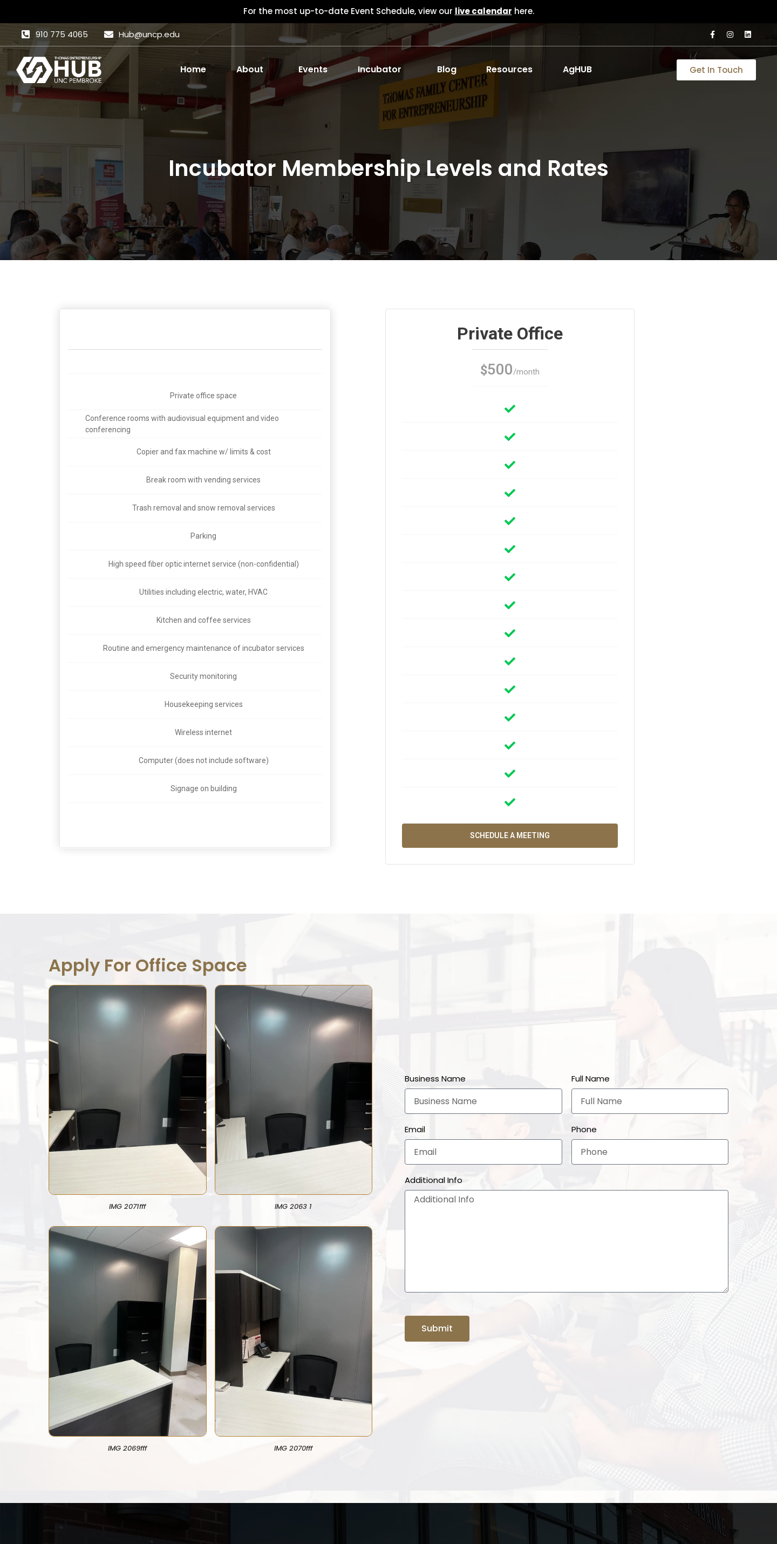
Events (313, 69)
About (249, 69)
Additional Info (433, 1180)
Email (415, 1129)
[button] (252, 69)
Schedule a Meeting (510, 835)
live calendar (483, 11)
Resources (509, 69)
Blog (446, 69)
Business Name (435, 1079)
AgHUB (577, 69)
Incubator (379, 69)
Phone (584, 1129)
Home (193, 69)
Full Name (590, 1079)
